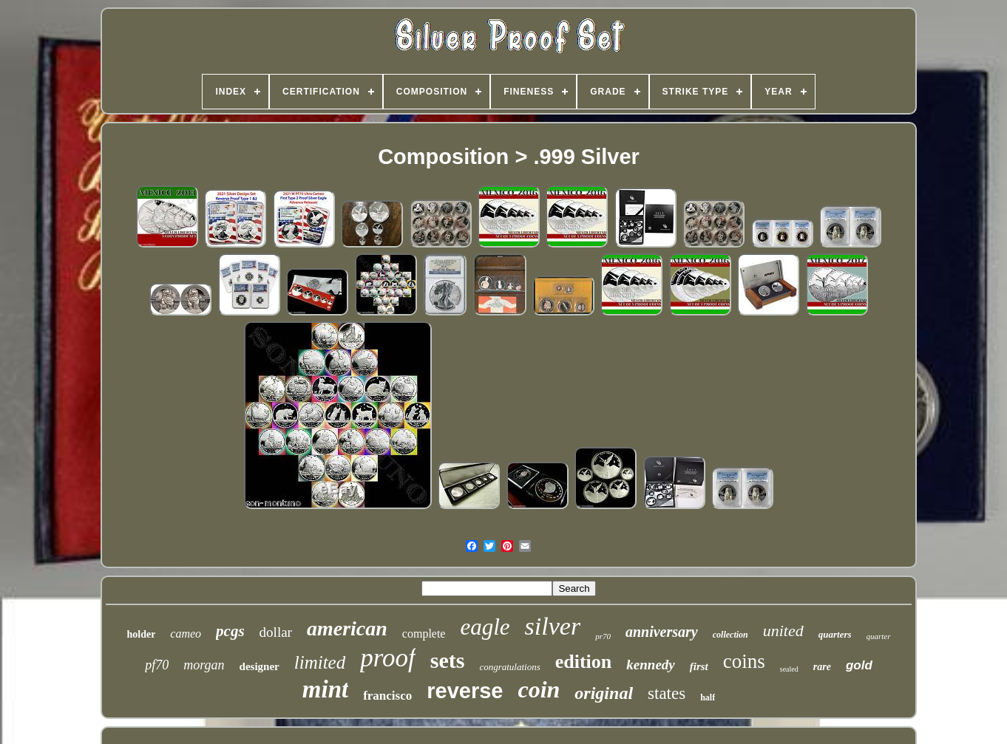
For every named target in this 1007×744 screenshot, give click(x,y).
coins (744, 661)
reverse (465, 691)
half (707, 697)
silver (553, 626)
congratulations (509, 666)
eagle (484, 627)
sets (447, 660)
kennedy (650, 664)
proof (388, 658)
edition (583, 661)
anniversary (661, 632)
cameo (185, 633)
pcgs (230, 631)
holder (140, 634)
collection (730, 634)
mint (325, 689)
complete (424, 633)
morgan (203, 665)
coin (539, 689)
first (699, 666)
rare (822, 666)
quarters (835, 634)
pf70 (157, 665)
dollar (276, 632)
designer (259, 666)
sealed (789, 669)
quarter (879, 636)
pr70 (603, 636)
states (666, 693)
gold (859, 665)
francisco (387, 696)
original (603, 693)
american (347, 628)
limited (319, 662)
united (783, 630)
